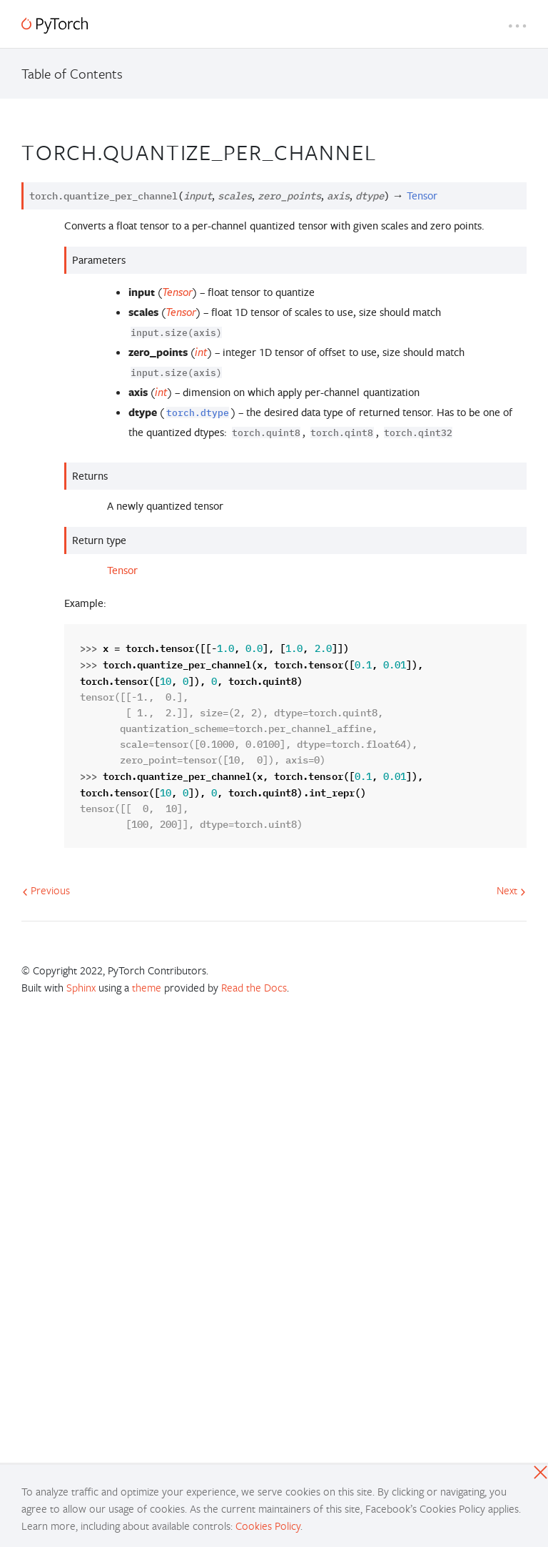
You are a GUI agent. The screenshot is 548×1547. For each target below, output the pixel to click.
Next (511, 890)
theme (146, 987)
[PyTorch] (54, 25)
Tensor (122, 570)
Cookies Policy (267, 1525)
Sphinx (81, 987)
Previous (46, 890)
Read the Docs (254, 987)
